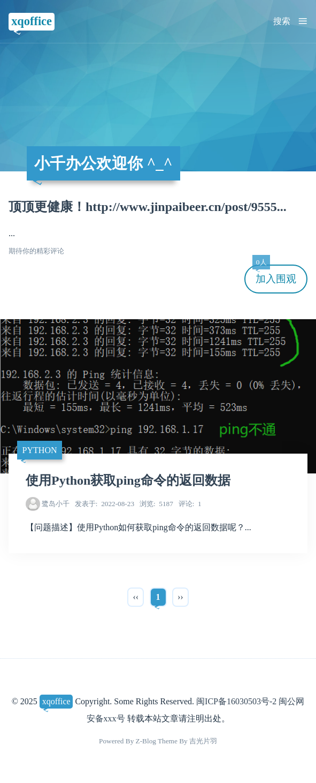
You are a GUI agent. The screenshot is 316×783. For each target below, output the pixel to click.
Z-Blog (146, 741)
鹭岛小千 (56, 504)
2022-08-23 (104, 504)
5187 (156, 504)
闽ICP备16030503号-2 (236, 701)
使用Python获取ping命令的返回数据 (128, 480)
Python (39, 450)
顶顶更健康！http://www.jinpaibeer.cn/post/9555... (148, 207)
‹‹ (135, 596)
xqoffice (31, 21)
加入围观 (274, 274)
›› (180, 596)
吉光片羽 (203, 741)
